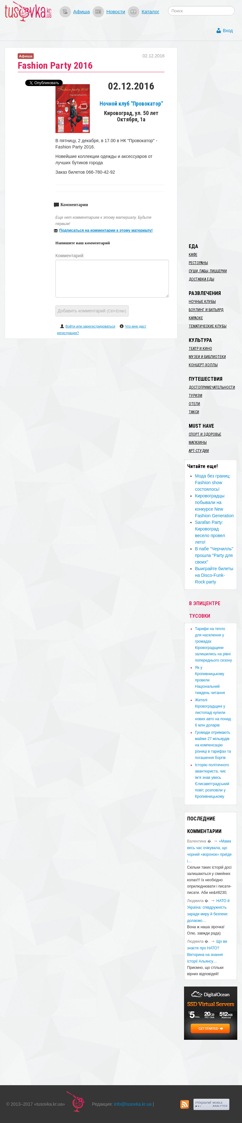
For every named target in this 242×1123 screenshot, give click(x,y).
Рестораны (198, 263)
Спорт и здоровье (205, 434)
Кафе (193, 254)
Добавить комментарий (92, 310)
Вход (228, 30)
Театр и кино (200, 348)
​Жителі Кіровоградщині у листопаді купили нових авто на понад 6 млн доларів (213, 712)
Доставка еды (201, 279)
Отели (194, 404)
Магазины (198, 442)
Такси (194, 412)
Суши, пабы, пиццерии (208, 271)
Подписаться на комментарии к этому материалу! (106, 230)
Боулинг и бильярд (206, 310)
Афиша (81, 11)
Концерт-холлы (203, 365)
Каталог (150, 11)
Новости (115, 11)
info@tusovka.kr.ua (133, 1104)
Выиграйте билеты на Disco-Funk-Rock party (214, 575)
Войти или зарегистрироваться (90, 326)
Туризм (195, 395)
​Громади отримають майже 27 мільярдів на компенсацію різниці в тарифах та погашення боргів (213, 745)
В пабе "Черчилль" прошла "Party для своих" (214, 555)
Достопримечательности (212, 387)
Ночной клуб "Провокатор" (131, 104)
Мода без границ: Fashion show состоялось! (213, 482)
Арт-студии (199, 451)
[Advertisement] (213, 141)
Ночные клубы (202, 301)
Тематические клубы (208, 326)
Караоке (196, 318)
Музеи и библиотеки (207, 357)
